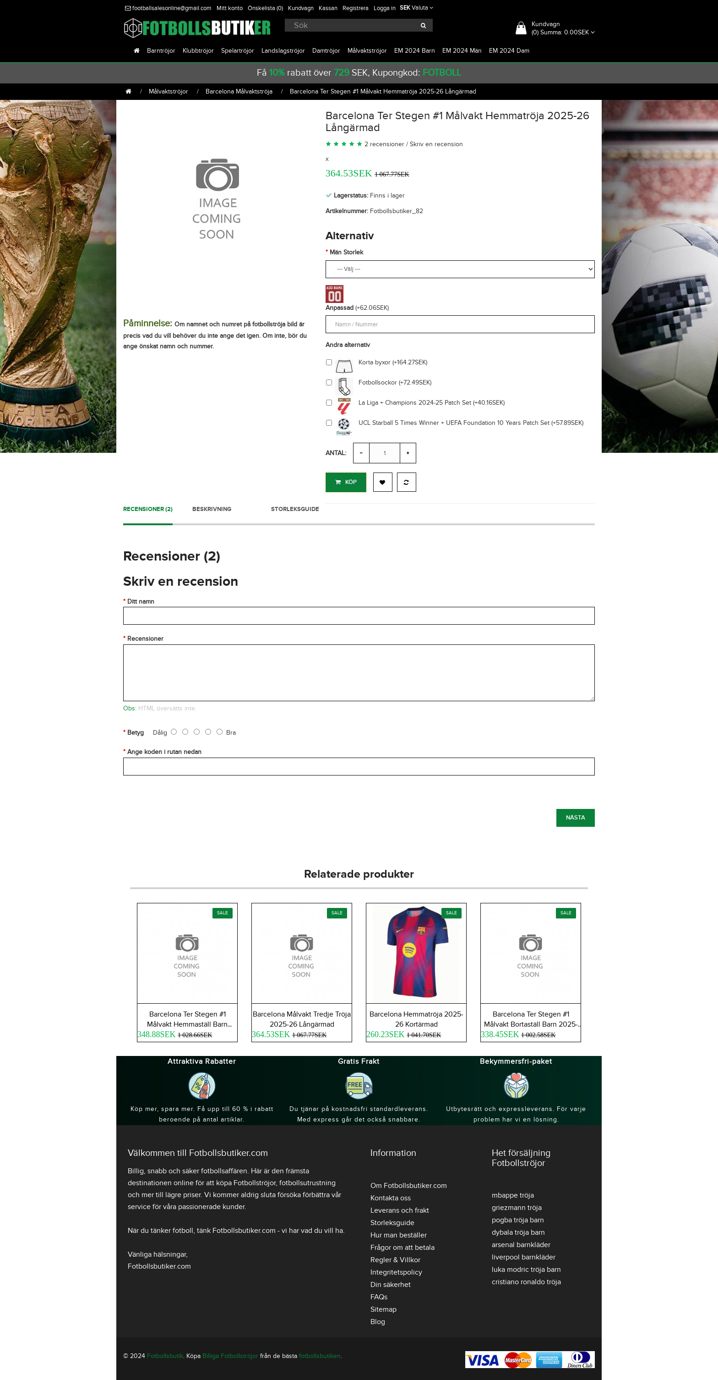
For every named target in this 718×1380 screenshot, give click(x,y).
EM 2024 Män (462, 51)
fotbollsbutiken (320, 1354)
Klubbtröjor (198, 51)
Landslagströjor (283, 51)
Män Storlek (346, 252)
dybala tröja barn (518, 1230)
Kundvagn (301, 8)
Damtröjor (326, 51)
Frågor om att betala (402, 1245)
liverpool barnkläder (523, 1255)
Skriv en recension (436, 144)
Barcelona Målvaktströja (239, 91)
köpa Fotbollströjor (246, 1181)
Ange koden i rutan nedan (164, 750)
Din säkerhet (390, 1282)
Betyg (135, 731)
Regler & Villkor (395, 1258)
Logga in (385, 8)
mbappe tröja (513, 1193)
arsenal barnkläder (521, 1243)
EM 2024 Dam (509, 51)
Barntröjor (161, 51)
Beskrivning (211, 507)
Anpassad (340, 308)
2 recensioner (384, 144)
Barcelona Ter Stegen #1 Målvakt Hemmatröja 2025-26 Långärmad (383, 91)
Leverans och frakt (399, 1208)
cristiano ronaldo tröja (526, 1280)
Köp (346, 482)
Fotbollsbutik (165, 1354)
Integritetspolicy (396, 1270)
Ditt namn (140, 600)
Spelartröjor (237, 51)
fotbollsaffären (224, 1169)
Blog (377, 1320)
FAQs (378, 1295)
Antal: (336, 453)
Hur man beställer (398, 1233)
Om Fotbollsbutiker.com (408, 1183)
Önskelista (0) (265, 8)
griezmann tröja (517, 1205)
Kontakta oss (390, 1196)
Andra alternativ (348, 345)
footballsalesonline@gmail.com (168, 8)
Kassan (328, 8)
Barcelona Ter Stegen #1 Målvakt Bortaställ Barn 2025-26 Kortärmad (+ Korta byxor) (531, 1023)
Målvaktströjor (367, 51)
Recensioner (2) (148, 507)
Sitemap (383, 1307)
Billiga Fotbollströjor (230, 1354)
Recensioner (145, 637)
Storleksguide (295, 507)
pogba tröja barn (518, 1218)
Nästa (575, 815)
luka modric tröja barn (526, 1267)
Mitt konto (230, 8)
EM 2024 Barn (414, 51)
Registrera (356, 8)
